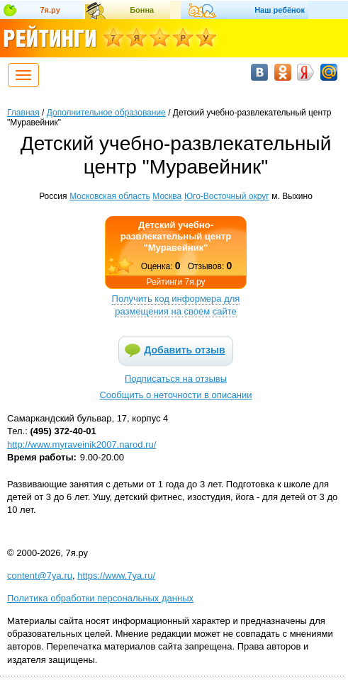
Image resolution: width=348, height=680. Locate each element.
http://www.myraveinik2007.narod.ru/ (81, 444)
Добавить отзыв (184, 350)
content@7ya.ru (39, 575)
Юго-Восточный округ (226, 196)
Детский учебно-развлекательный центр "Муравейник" (175, 236)
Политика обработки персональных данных (100, 598)
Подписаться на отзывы (176, 378)
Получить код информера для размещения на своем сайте (176, 305)
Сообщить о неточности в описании (175, 395)
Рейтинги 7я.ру (175, 282)
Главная (23, 113)
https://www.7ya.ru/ (116, 575)
